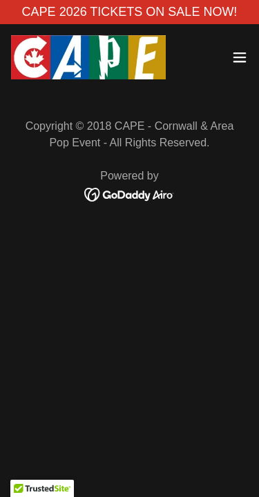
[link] (88, 57)
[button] (239, 57)
